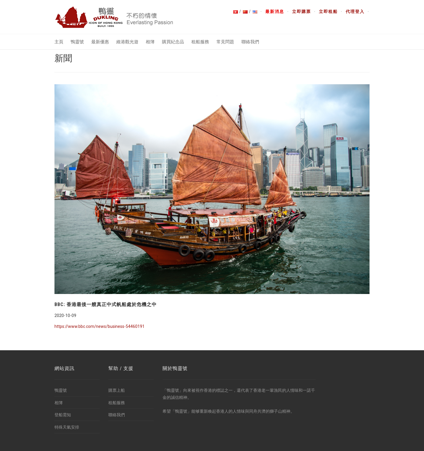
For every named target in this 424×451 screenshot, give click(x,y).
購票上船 (116, 390)
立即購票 (301, 11)
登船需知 (62, 414)
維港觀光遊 (127, 41)
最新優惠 (100, 41)
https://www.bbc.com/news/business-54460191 (99, 326)
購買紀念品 (173, 41)
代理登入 (355, 11)
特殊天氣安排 (66, 427)
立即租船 (328, 11)
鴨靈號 (77, 41)
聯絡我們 (250, 41)
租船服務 (200, 41)
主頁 (58, 41)
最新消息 (274, 11)
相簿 (150, 41)
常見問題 (225, 41)
